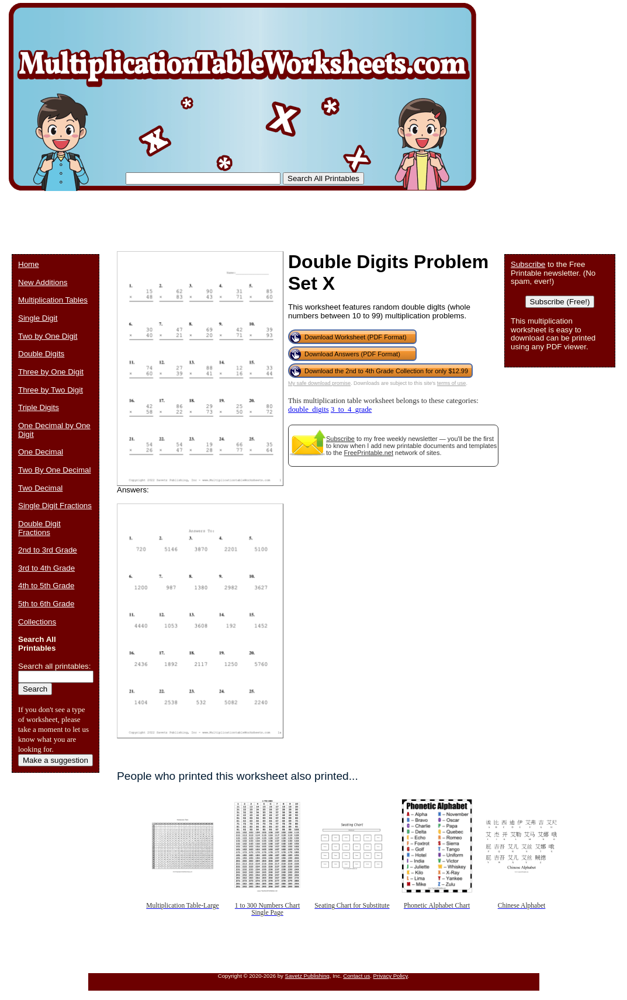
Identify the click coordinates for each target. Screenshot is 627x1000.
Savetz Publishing (307, 976)
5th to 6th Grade (46, 603)
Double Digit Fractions (39, 528)
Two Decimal (40, 488)
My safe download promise (319, 383)
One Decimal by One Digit (54, 430)
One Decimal (40, 451)
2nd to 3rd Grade (47, 550)
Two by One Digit (47, 336)
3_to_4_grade (351, 409)
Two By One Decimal (54, 470)
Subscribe (340, 438)
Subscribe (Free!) (560, 301)
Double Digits (41, 353)
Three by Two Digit (50, 390)
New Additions (42, 282)
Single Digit (37, 318)
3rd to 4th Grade (46, 568)
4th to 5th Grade (46, 585)
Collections (37, 621)
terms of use (451, 383)
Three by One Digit (51, 371)
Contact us (356, 976)
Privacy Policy (390, 976)
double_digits (308, 409)
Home (28, 264)
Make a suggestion (55, 760)
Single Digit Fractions (55, 505)
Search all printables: (54, 666)
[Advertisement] (224, 216)
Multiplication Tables (53, 300)
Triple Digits (38, 407)
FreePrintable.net (368, 452)
